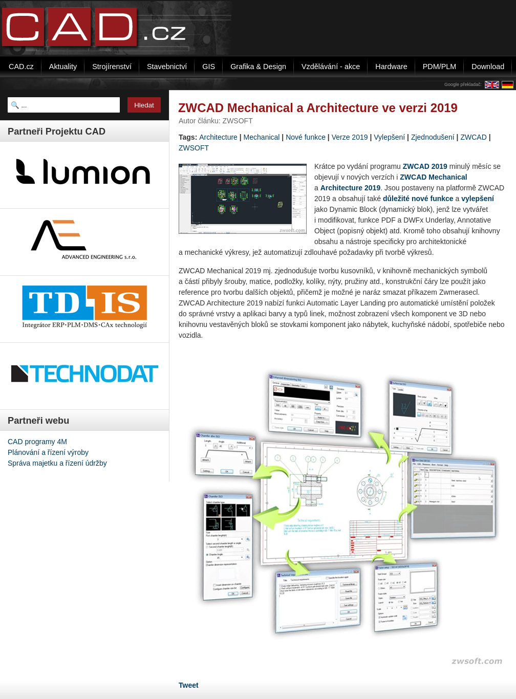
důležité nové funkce (418, 198)
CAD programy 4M (37, 442)
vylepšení (477, 198)
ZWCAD (473, 137)
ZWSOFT (194, 148)
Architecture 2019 (350, 188)
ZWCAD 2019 (425, 166)
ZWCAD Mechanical (433, 177)
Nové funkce (306, 137)
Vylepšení (389, 137)
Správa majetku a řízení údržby (57, 463)
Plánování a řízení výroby (48, 452)
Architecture (218, 137)
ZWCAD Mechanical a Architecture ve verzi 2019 (318, 108)
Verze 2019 (350, 137)
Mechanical (262, 137)
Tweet (189, 685)
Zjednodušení (433, 137)
